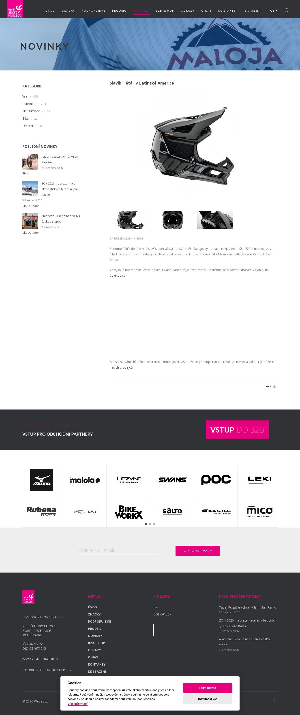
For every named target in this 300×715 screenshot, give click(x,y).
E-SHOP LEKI (162, 614)
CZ (274, 11)
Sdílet (272, 386)
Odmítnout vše (207, 699)
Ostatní (27, 126)
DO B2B (237, 429)
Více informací (78, 703)
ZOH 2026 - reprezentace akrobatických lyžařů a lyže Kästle (59, 189)
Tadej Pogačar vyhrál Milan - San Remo (247, 607)
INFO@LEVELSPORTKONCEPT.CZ (47, 670)
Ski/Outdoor (31, 111)
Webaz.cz (41, 701)
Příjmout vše (207, 688)
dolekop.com (119, 275)
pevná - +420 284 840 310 (41, 659)
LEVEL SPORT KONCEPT (180, 630)
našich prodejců (121, 367)
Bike (25, 118)
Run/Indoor (30, 104)
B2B (156, 607)
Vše (25, 96)
